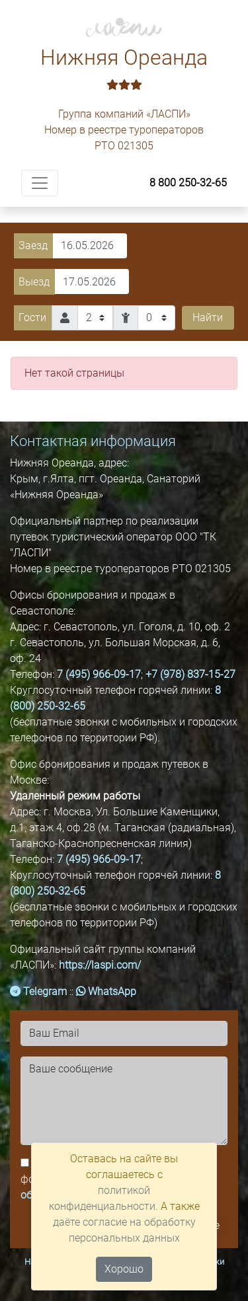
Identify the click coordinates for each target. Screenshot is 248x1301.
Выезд (34, 282)
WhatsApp (106, 991)
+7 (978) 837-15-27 (190, 674)
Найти (207, 317)
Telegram (38, 991)
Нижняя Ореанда (124, 70)
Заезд (33, 245)
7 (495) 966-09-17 (99, 674)
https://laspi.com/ (100, 965)
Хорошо (124, 1269)
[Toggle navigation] (39, 183)
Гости (32, 317)
